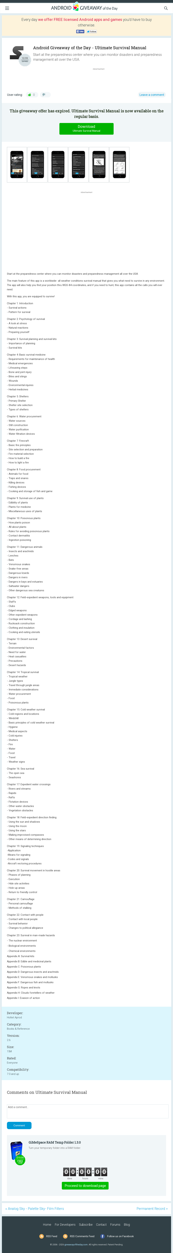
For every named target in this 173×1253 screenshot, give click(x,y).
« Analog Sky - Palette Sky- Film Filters (34, 1209)
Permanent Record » (152, 1209)
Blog (127, 1224)
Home (47, 1224)
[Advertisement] (100, 79)
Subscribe (86, 1224)
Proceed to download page (85, 1186)
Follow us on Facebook (120, 1236)
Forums (115, 1224)
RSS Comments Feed (82, 1236)
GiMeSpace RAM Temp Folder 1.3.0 (55, 1142)
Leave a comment (152, 95)
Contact (101, 1224)
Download (86, 128)
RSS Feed (51, 1236)
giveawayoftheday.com (76, 1244)
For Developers (65, 1224)
